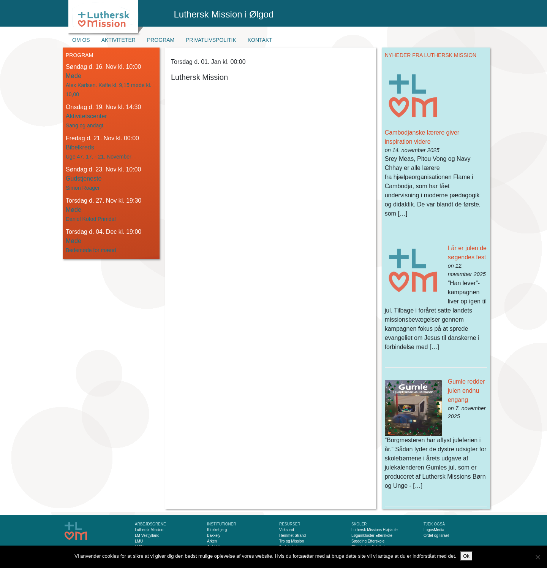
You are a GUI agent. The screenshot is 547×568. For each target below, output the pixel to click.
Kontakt (260, 40)
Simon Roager (83, 188)
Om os (81, 40)
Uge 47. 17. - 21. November (98, 157)
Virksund (286, 530)
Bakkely (213, 535)
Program (160, 40)
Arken (212, 541)
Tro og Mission (291, 541)
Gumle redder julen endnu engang (466, 390)
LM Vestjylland (147, 535)
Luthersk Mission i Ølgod (224, 14)
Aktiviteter (118, 40)
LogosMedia (434, 530)
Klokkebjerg (217, 530)
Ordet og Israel (436, 535)
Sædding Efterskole (367, 541)
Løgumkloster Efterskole (371, 535)
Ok (466, 556)
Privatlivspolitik (211, 40)
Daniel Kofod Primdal (91, 219)
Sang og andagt (84, 125)
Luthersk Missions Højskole (374, 530)
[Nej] (537, 557)
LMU (139, 541)
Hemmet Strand (292, 535)
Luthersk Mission (149, 530)
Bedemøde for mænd (91, 250)
